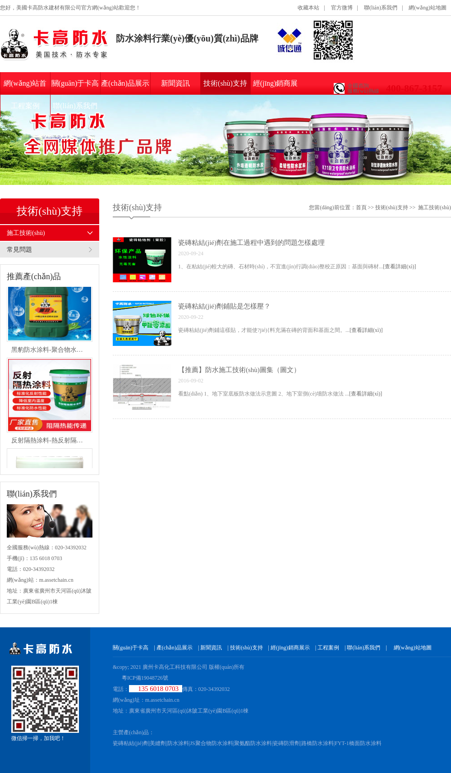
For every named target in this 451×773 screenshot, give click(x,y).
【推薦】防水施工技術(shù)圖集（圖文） (239, 369)
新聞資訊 (175, 83)
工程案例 (25, 106)
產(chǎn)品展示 (125, 83)
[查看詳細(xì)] (399, 266)
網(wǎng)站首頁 (25, 87)
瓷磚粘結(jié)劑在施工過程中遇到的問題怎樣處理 (251, 242)
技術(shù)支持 (225, 83)
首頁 (361, 207)
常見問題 (19, 249)
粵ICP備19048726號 (145, 678)
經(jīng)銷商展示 (275, 87)
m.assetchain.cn (162, 700)
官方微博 (342, 8)
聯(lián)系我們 (380, 8)
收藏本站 (308, 8)
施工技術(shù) (26, 233)
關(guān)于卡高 (75, 83)
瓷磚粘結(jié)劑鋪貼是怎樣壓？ (224, 306)
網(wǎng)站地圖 (427, 8)
